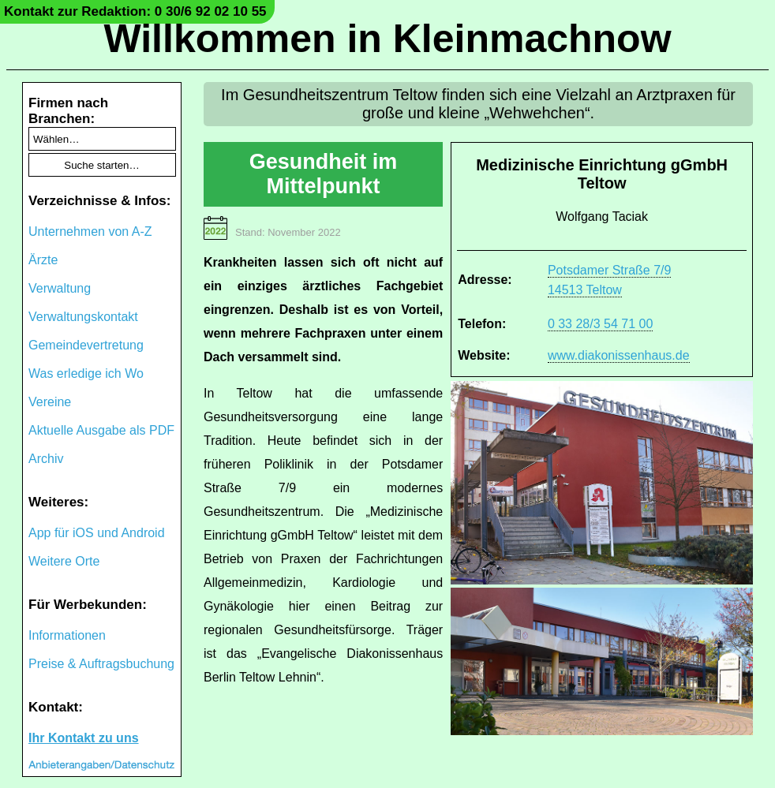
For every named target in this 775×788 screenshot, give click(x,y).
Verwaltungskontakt (83, 316)
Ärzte (43, 260)
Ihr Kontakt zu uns (83, 738)
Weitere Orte (63, 561)
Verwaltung (59, 288)
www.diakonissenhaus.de (619, 355)
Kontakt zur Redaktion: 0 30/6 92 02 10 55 (135, 11)
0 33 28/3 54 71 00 (600, 324)
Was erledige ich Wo (86, 373)
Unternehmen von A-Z (90, 231)
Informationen (67, 635)
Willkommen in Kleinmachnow (387, 39)
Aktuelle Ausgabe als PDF (101, 430)
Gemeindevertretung (86, 345)
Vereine (49, 402)
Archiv (45, 458)
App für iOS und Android (96, 533)
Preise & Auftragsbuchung (101, 663)
